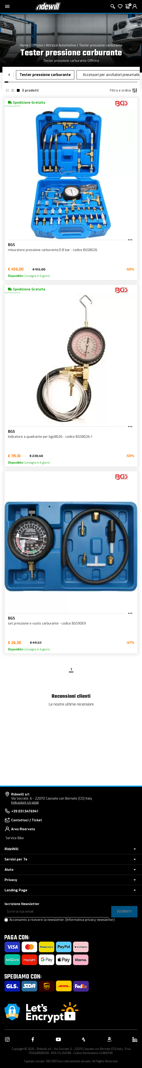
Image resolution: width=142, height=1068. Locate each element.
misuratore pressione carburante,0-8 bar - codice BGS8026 (52, 250)
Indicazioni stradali (25, 802)
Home (24, 45)
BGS (11, 244)
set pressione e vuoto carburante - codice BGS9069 (47, 623)
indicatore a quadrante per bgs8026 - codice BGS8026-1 (50, 437)
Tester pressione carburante (100, 45)
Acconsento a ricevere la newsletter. (62, 920)
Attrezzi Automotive (61, 45)
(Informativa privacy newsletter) (90, 920)
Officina (37, 45)
